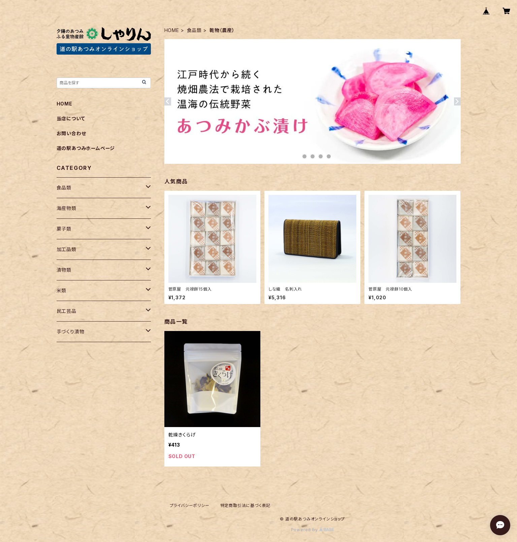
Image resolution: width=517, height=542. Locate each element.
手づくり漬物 (71, 331)
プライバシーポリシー (189, 505)
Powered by (312, 529)
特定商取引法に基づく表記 (245, 505)
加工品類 (66, 249)
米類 (62, 290)
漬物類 (64, 270)
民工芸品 (66, 311)
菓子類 (64, 229)
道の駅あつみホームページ (86, 148)
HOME (171, 30)
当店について (71, 118)
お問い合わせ (71, 133)
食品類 (194, 30)
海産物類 (66, 208)
